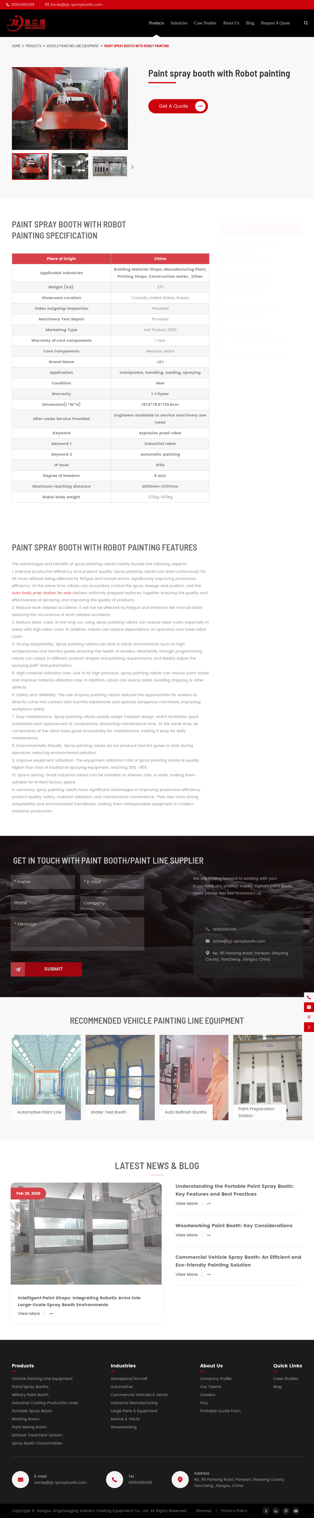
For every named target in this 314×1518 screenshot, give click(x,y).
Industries (179, 23)
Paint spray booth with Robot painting (136, 45)
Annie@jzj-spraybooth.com (76, 5)
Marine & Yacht (125, 1419)
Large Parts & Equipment (134, 1411)
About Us (231, 23)
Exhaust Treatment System (37, 1435)
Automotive (122, 1387)
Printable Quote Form (220, 1411)
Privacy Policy (234, 1511)
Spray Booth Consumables (37, 1443)
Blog (250, 23)
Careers (207, 1395)
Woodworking (124, 1427)
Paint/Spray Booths (30, 1387)
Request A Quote (275, 23)
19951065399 (22, 5)
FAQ (204, 1403)
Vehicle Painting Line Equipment (72, 45)
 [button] (132, 167)
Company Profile (216, 1379)
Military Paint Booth (30, 1395)
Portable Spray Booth (32, 1411)
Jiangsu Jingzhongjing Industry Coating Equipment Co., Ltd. (92, 1511)
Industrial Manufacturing (134, 1403)
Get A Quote (182, 106)
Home (16, 45)
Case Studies (205, 23)
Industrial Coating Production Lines (45, 1403)
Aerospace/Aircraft (129, 1379)
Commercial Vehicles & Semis (139, 1395)
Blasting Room (25, 1419)
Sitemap (204, 1511)
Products (156, 23)
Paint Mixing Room (29, 1427)
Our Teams (210, 1387)
